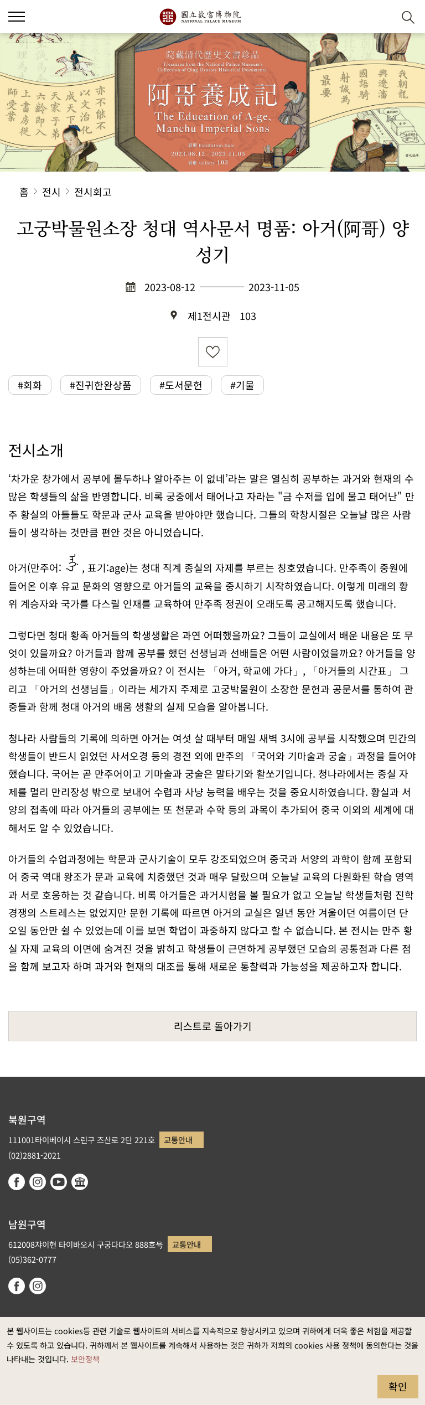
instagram (37, 1182)
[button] (16, 16)
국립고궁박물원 (200, 16)
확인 (397, 1386)
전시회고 (93, 191)
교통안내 (178, 1139)
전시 (51, 191)
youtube (58, 1182)
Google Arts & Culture (79, 1182)
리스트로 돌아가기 (213, 1026)
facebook (16, 1182)
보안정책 (85, 1359)
